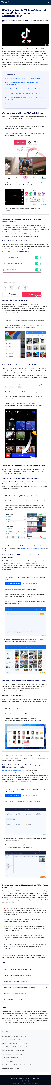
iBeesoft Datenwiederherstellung (11, 771)
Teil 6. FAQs (10, 104)
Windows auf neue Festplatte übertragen (12, 1054)
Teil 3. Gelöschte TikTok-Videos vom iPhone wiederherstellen (24, 89)
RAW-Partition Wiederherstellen (10, 1057)
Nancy (26, 20)
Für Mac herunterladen (30, 584)
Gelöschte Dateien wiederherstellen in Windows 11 (14, 1050)
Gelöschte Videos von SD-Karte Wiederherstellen (14, 1036)
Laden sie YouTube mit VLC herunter (11, 1039)
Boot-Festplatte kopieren (8, 1061)
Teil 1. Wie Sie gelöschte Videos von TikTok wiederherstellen (23, 78)
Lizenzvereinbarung (36, 1078)
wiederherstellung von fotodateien (10, 1068)
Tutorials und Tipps (22, 1078)
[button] (48, 2)
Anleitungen (12, 20)
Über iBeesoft (14, 1078)
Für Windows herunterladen (13, 584)
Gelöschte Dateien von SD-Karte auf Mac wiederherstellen (17, 1065)
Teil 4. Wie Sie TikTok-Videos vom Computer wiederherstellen (24, 93)
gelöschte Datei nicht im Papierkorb (20, 756)
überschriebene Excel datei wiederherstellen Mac (14, 1043)
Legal (29, 1078)
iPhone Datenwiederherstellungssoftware (31, 548)
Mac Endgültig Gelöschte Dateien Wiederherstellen (15, 1047)
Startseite (4, 20)
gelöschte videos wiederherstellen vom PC (21, 782)
